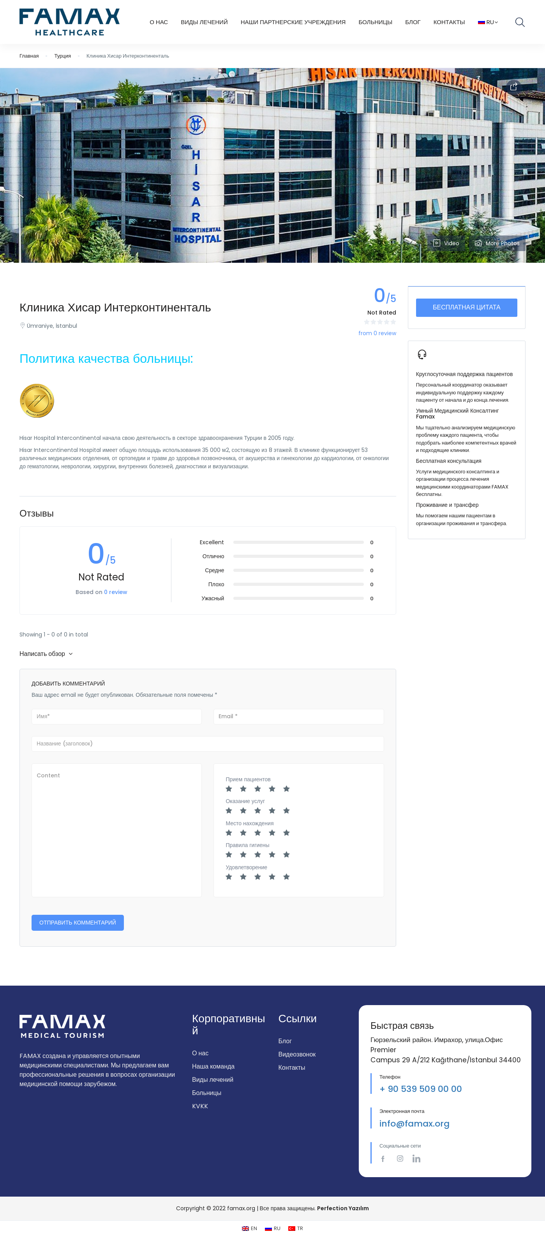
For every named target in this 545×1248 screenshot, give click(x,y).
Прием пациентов (248, 779)
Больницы (206, 1092)
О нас (200, 1053)
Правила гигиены (247, 845)
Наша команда (213, 1066)
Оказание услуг (245, 801)
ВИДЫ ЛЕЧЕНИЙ (204, 22)
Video (446, 243)
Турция (62, 56)
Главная (29, 56)
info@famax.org (414, 1124)
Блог (412, 22)
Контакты (292, 1067)
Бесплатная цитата (467, 307)
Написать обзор (45, 653)
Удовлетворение (246, 867)
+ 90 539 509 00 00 (420, 1089)
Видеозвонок (297, 1054)
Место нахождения (249, 823)
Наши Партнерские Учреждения (293, 22)
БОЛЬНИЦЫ (375, 22)
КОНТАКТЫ (449, 22)
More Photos (497, 243)
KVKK (200, 1106)
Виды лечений (212, 1079)
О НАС (159, 22)
